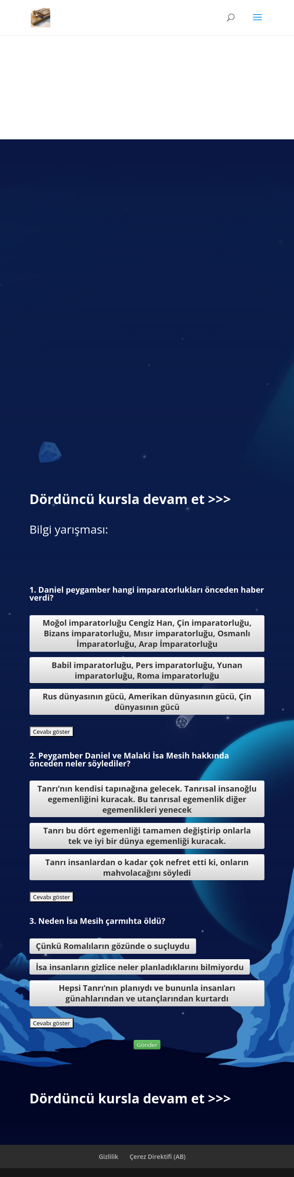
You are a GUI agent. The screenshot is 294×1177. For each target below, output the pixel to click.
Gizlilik (108, 1156)
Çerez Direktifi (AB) (158, 1156)
